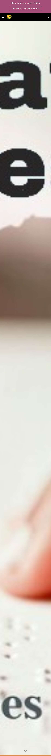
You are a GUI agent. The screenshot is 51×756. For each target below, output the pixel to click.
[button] (3, 17)
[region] (25, 6)
